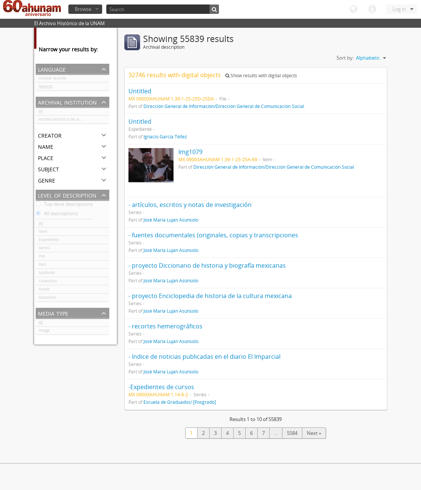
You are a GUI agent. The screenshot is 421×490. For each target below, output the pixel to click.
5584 (292, 433)
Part (42, 265)
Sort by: (345, 57)
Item (43, 232)
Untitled (139, 91)
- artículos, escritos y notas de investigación (190, 205)
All (41, 112)
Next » (314, 433)
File (42, 257)
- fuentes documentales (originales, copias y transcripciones (213, 235)
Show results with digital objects (261, 75)
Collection (48, 282)
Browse (83, 9)
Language (353, 9)
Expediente (49, 241)
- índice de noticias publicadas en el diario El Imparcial (204, 356)
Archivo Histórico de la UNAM (65, 120)
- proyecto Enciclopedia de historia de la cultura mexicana (210, 296)
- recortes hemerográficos (165, 326)
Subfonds (47, 274)
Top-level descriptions (64, 205)
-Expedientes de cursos (161, 387)
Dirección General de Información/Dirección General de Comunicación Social (223, 106)
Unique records (52, 79)
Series (44, 249)
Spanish (46, 87)
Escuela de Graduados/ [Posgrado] (179, 402)
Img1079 (190, 152)
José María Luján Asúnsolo (170, 220)
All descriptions (57, 214)
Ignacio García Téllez (165, 136)
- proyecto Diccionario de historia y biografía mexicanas (207, 265)
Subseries (47, 298)
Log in (399, 9)
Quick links (372, 9)
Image (44, 331)
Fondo (44, 290)
